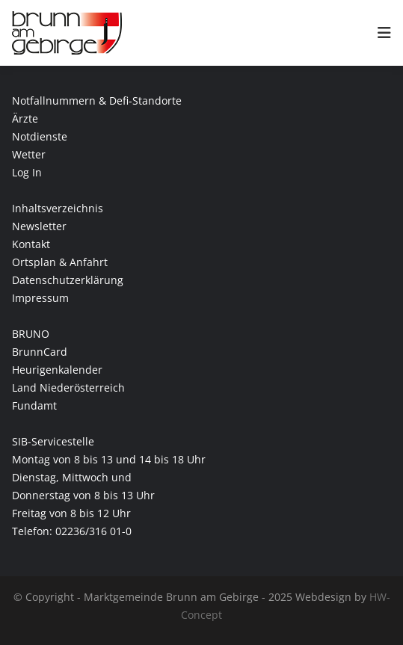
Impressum (40, 298)
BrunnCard (39, 352)
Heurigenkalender (57, 369)
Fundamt (34, 405)
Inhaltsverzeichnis (57, 208)
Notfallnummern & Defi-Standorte (97, 100)
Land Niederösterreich (68, 387)
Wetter (29, 154)
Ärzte (25, 118)
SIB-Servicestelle (53, 441)
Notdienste (39, 136)
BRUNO (30, 334)
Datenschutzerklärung (67, 280)
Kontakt (31, 244)
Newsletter (39, 226)
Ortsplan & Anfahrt (60, 262)
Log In (27, 172)
